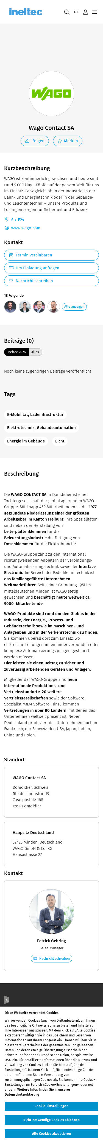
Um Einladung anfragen (34, 267)
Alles (35, 352)
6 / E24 (14, 220)
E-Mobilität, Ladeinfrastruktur (35, 414)
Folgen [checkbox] (34, 140)
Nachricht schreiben (31, 280)
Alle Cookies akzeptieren (51, 1134)
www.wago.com (22, 228)
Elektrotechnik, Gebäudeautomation (41, 427)
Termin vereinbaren (30, 255)
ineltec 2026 (16, 352)
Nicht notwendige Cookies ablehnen (51, 1120)
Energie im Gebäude (26, 441)
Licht (60, 441)
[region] (51, 1075)
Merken (67, 140)
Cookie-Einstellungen (51, 1106)
